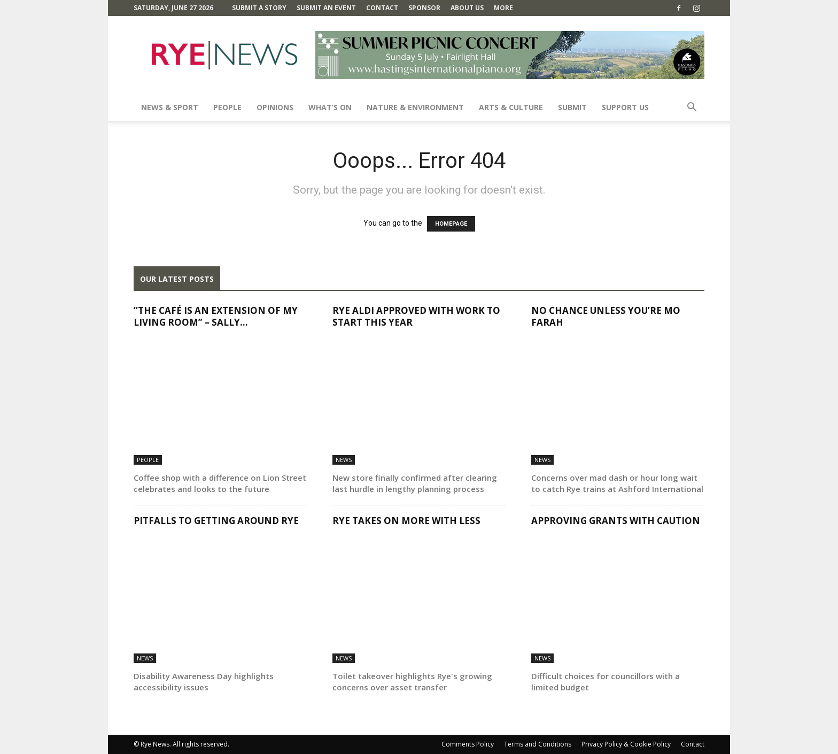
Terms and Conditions (537, 744)
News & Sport (169, 107)
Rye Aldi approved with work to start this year (416, 316)
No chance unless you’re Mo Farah (605, 316)
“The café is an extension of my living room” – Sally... (216, 316)
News (344, 460)
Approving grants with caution (615, 520)
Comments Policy (467, 744)
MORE (503, 7)
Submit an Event (326, 7)
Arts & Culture (511, 107)
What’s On (330, 107)
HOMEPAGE (451, 223)
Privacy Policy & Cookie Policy (626, 744)
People (227, 107)
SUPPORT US (625, 107)
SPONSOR (424, 7)
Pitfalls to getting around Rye (216, 520)
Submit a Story (259, 7)
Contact (382, 7)
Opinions (275, 107)
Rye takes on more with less (406, 520)
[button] (691, 108)
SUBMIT (572, 107)
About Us (467, 7)
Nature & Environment (415, 107)
